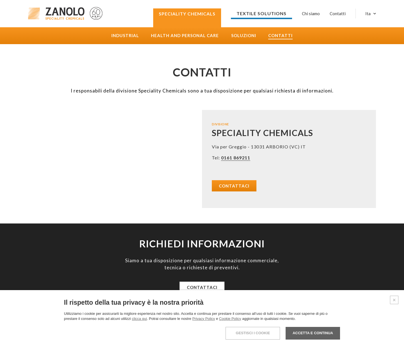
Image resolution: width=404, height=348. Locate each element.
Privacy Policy (203, 319)
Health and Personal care (185, 35)
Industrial (125, 35)
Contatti (280, 35)
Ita (368, 13)
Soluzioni (243, 35)
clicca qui (139, 319)
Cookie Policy (230, 319)
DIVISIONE (220, 124)
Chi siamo (311, 13)
